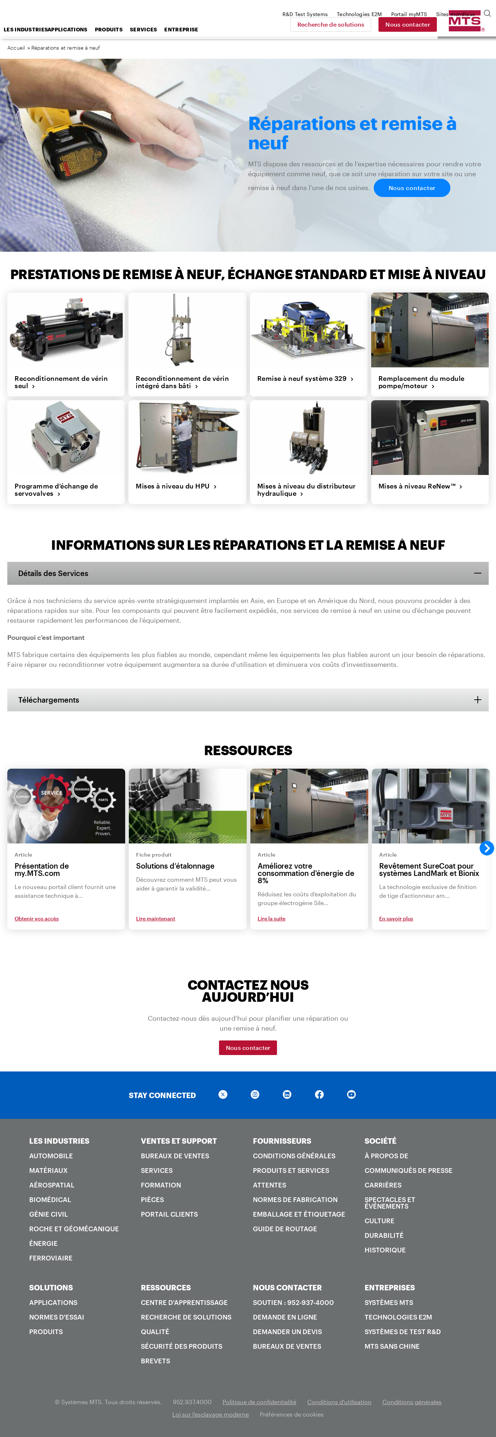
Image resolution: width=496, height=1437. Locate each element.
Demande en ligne (285, 1317)
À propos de (386, 1156)
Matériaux (48, 1170)
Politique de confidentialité (259, 1401)
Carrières (383, 1185)
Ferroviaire (51, 1258)
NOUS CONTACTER (287, 1287)
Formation (161, 1185)
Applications (126, 29)
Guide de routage (285, 1229)
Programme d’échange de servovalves (56, 489)
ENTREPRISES (390, 1287)
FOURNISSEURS (282, 1140)
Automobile (51, 1156)
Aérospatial (51, 1185)
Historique (385, 1250)
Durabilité (384, 1235)
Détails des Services (53, 573)
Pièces (152, 1199)
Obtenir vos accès (37, 918)
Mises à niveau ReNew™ (420, 486)
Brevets (155, 1361)
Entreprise (240, 29)
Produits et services (291, 1170)
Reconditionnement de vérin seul (61, 382)
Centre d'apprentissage (184, 1302)
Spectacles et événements (390, 1202)
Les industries (82, 29)
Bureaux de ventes (175, 1156)
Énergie (43, 1243)
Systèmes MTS (389, 1302)
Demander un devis (287, 1332)
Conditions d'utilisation (339, 1401)
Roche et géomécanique (74, 1229)
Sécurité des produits (181, 1346)
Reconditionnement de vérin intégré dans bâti (182, 382)
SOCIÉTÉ (380, 1140)
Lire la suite (271, 918)
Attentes (269, 1185)
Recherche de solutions (382, 24)
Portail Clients (169, 1214)
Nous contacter (460, 24)
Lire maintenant (155, 918)
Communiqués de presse (409, 1170)
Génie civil (48, 1214)
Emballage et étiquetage (299, 1214)
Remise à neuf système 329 (305, 378)
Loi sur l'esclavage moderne (210, 1414)
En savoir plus (396, 918)
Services (201, 29)
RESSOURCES (166, 1287)
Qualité (155, 1332)
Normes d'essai (56, 1317)
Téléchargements (48, 699)
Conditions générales (294, 1156)
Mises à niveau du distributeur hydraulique (306, 489)
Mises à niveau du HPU (176, 486)
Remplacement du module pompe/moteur (421, 382)
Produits (167, 29)
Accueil (16, 48)
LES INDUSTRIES (59, 1140)
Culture (380, 1221)
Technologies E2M (398, 1317)
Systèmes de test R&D (403, 1332)
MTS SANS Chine (392, 1346)
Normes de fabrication (295, 1199)
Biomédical (50, 1199)
